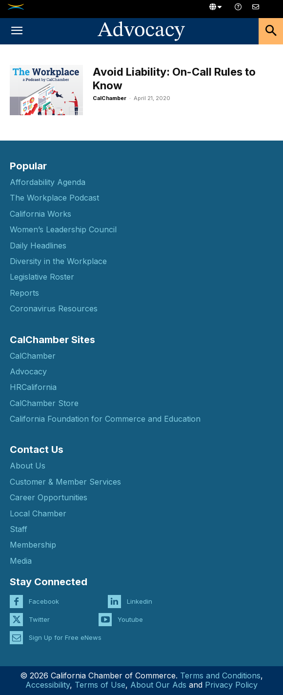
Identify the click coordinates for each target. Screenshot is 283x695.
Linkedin (139, 601)
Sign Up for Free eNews (65, 637)
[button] (16, 31)
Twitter (39, 619)
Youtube (130, 619)
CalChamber (109, 98)
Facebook (44, 601)
